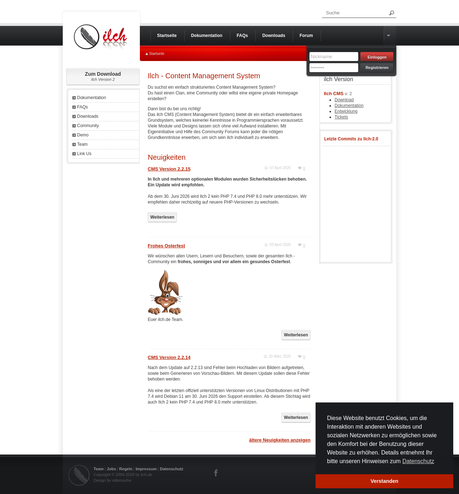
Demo (83, 135)
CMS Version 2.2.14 (169, 357)
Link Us (84, 153)
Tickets (341, 117)
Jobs (111, 469)
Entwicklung (346, 111)
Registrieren (376, 67)
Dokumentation (91, 97)
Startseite (156, 54)
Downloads (87, 116)
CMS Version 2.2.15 (169, 169)
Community (88, 125)
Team (82, 144)
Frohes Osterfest (166, 245)
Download (344, 99)
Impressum (146, 469)
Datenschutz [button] (418, 461)
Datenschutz (171, 469)
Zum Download (103, 76)
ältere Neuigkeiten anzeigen (280, 440)
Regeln (126, 469)
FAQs (82, 106)
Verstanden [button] (384, 481)
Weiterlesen (162, 217)
